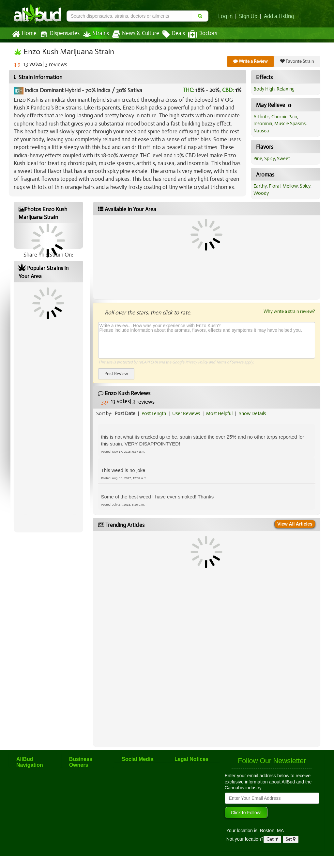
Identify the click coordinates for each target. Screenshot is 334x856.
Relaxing (286, 89)
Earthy (260, 186)
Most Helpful (219, 413)
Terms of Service (229, 362)
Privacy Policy (196, 362)
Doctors (202, 34)
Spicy (269, 158)
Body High (264, 89)
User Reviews (186, 413)
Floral (275, 186)
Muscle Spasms (290, 123)
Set (291, 839)
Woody (261, 193)
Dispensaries (60, 34)
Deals (173, 34)
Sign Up (248, 16)
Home (24, 34)
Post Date (125, 413)
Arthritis (261, 117)
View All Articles (294, 524)
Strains (96, 34)
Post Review (116, 374)
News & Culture (135, 34)
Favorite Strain (297, 61)
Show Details (252, 413)
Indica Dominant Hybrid (52, 90)
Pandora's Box (48, 107)
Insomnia (262, 123)
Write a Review (250, 61)
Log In (225, 16)
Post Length (154, 413)
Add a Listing (279, 16)
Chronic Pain (284, 117)
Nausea (261, 131)
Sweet (283, 158)
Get (272, 839)
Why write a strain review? (289, 311)
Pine (257, 158)
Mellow (290, 186)
